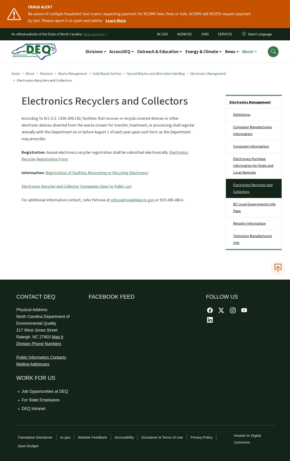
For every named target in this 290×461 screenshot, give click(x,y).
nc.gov (65, 437)
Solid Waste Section (107, 73)
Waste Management (72, 73)
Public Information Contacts (41, 357)
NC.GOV (162, 34)
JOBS (205, 34)
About (29, 73)
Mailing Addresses (32, 364)
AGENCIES (184, 34)
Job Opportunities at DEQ (45, 391)
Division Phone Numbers (38, 343)
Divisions (46, 73)
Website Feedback (92, 437)
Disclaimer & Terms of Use (162, 437)
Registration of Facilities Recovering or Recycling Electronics (97, 173)
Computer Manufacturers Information (252, 131)
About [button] (247, 52)
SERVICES (225, 34)
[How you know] (95, 34)
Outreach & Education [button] (158, 52)
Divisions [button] (94, 52)
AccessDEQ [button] (119, 52)
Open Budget (28, 446)
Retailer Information (249, 223)
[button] (273, 51)
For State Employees (41, 400)
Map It (57, 337)
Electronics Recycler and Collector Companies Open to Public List (77, 186)
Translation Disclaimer (35, 437)
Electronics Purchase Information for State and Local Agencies (253, 165)
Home (15, 73)
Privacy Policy (202, 437)
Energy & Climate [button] (201, 52)
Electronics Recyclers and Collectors (253, 188)
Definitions (241, 114)
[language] (261, 34)
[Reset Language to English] (244, 34)
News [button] (230, 52)
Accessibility (124, 437)
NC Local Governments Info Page (254, 208)
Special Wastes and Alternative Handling (156, 73)
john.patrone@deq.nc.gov (132, 200)
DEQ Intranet (33, 408)
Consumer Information (251, 146)
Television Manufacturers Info (252, 239)
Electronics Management (208, 73)
